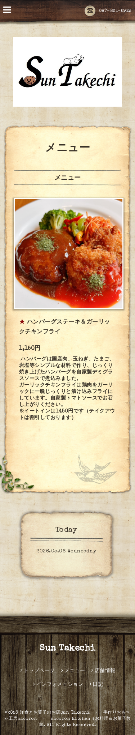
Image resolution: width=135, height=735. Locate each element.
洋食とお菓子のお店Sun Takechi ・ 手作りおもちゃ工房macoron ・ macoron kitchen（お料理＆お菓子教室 (67, 719)
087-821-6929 (108, 11)
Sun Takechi (67, 648)
